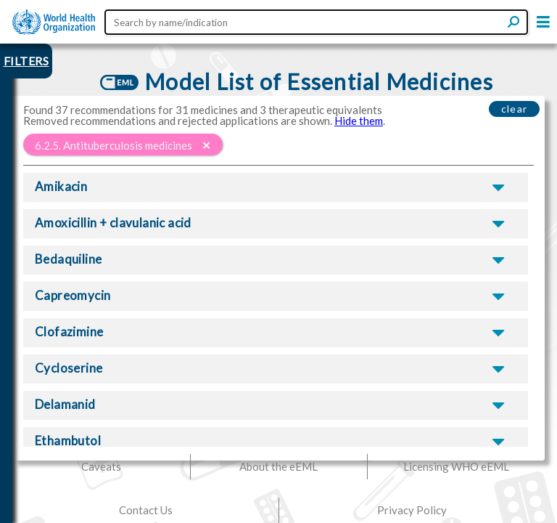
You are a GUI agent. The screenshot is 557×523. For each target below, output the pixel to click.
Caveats (101, 466)
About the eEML (278, 466)
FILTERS (26, 61)
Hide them (358, 120)
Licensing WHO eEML (456, 466)
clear (514, 108)
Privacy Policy (412, 509)
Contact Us (146, 509)
